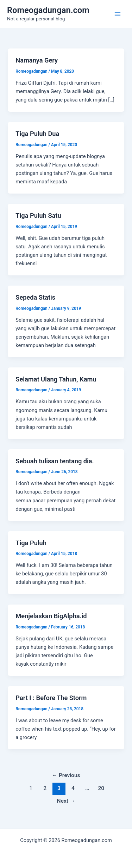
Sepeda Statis (35, 297)
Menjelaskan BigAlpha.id (51, 616)
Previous (66, 775)
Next (66, 801)
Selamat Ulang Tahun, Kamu (55, 379)
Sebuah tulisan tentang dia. (54, 461)
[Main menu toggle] (117, 14)
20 (101, 788)
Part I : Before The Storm (51, 697)
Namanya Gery (36, 60)
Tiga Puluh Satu (38, 215)
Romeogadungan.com (48, 10)
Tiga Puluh (30, 543)
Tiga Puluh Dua (37, 133)
